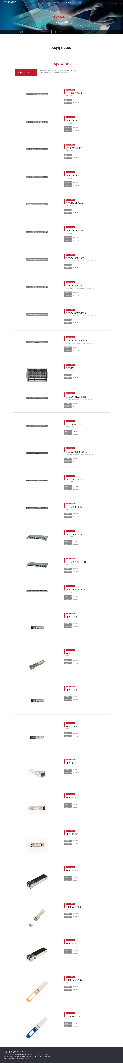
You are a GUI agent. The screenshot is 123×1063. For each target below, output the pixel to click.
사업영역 (57, 2)
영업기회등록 (112, 2)
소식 (79, 2)
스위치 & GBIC (57, 32)
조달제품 (68, 2)
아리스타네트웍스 (41, 32)
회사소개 (45, 2)
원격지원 (119, 2)
